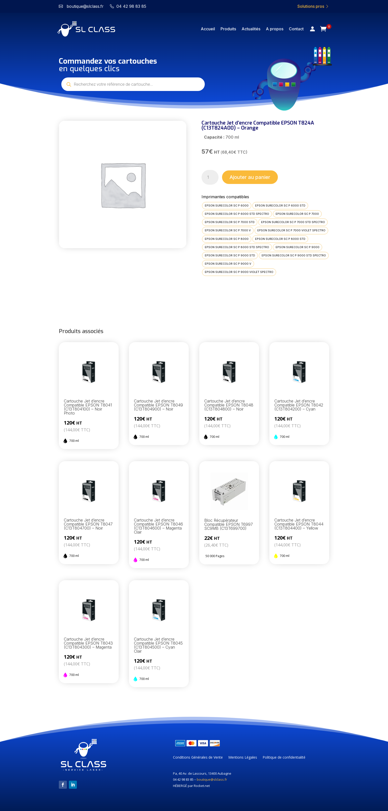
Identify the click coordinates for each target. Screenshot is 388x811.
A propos (274, 28)
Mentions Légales (242, 758)
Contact (296, 28)
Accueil (208, 28)
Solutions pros (313, 6)
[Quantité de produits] (210, 177)
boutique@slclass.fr (212, 779)
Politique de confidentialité (284, 758)
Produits (228, 28)
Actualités (251, 28)
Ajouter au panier (250, 177)
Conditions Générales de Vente (198, 758)
